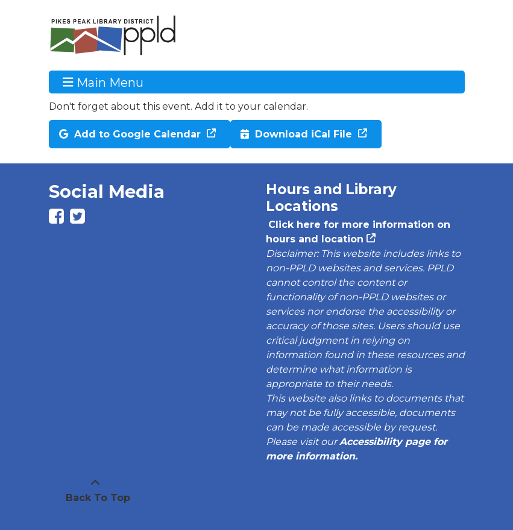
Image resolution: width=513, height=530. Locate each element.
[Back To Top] (95, 491)
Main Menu (103, 82)
